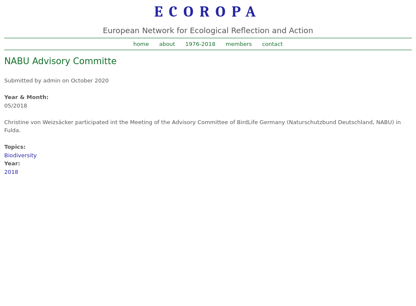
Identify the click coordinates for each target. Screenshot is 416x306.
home (141, 44)
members (239, 44)
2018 (11, 172)
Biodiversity (20, 155)
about (167, 44)
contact (272, 44)
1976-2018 (201, 44)
